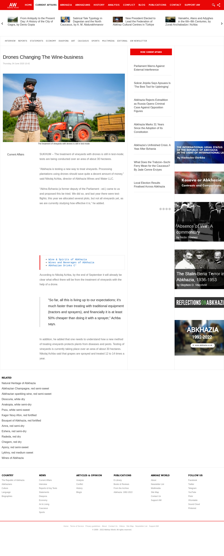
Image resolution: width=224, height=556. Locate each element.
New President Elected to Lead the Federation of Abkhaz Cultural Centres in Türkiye (134, 21)
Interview (10, 41)
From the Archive (121, 488)
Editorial (122, 41)
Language (6, 492)
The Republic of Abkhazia (13, 480)
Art (73, 41)
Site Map (155, 492)
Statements (36, 41)
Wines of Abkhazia (13, 458)
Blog (142, 5)
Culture (5, 488)
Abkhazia (66, 5)
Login (213, 5)
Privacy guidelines (92, 526)
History (99, 5)
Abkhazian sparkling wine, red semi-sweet (26, 393)
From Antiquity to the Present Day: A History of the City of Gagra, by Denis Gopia (31, 21)
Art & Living (44, 504)
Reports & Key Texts (48, 488)
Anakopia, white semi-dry (17, 404)
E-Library (118, 480)
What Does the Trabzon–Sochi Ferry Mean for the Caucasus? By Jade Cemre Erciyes (152, 166)
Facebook (192, 480)
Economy (51, 41)
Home (28, 5)
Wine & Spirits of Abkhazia (68, 259)
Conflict (129, 5)
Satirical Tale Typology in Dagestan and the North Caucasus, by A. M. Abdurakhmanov (81, 21)
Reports (22, 41)
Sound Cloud (194, 504)
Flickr (190, 496)
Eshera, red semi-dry (14, 431)
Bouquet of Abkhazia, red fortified (21, 420)
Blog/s (79, 492)
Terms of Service (77, 526)
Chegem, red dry (12, 441)
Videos (122, 526)
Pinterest (192, 508)
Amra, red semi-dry (13, 425)
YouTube (192, 492)
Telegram (192, 488)
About (153, 480)
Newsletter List (157, 484)
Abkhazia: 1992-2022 (123, 492)
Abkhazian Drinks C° (63, 265)
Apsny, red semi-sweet (15, 447)
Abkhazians (82, 5)
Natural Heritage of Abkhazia (19, 383)
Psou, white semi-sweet (16, 409)
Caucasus (83, 41)
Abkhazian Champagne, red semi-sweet (25, 388)
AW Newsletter (138, 41)
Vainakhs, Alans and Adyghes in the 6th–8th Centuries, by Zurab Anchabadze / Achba (189, 21)
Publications (157, 5)
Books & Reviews (121, 484)
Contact (175, 5)
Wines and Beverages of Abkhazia (71, 262)
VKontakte (192, 500)
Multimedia (108, 41)
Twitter (191, 484)
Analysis (114, 5)
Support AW (192, 5)
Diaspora (64, 41)
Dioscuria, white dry (13, 399)
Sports (95, 41)
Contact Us (156, 496)
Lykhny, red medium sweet (17, 452)
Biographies (7, 496)
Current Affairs (46, 5)
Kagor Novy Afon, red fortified (19, 415)
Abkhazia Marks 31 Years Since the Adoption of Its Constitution (149, 128)
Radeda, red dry (11, 436)
